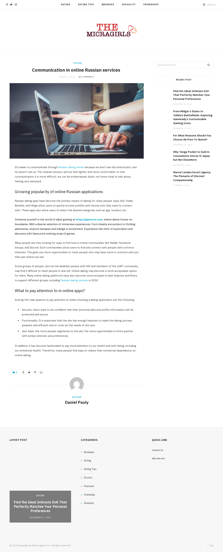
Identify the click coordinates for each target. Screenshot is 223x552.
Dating (65, 4)
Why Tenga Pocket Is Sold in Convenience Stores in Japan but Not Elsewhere (191, 155)
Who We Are (158, 458)
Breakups (108, 4)
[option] (40, 486)
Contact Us (157, 450)
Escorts (88, 477)
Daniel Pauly (77, 402)
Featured (89, 486)
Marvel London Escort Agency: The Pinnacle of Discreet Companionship (192, 176)
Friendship (151, 4)
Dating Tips (86, 4)
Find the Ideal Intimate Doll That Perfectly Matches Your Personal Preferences (191, 95)
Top (210, 545)
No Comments (86, 77)
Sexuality (129, 4)
